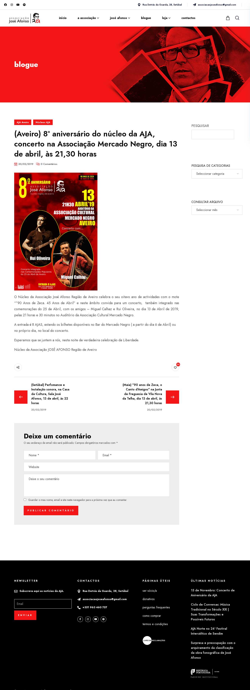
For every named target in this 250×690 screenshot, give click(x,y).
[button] (228, 18)
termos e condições (155, 624)
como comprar (152, 616)
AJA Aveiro (23, 122)
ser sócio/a (150, 591)
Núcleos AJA (43, 122)
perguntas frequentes (156, 607)
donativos (149, 599)
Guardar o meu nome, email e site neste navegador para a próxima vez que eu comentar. (77, 500)
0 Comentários (49, 164)
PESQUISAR (200, 125)
